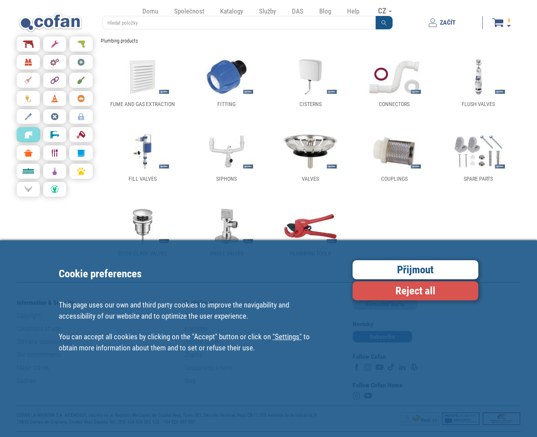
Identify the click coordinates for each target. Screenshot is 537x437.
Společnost (189, 11)
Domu (150, 11)
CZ (385, 10)
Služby (267, 11)
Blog (325, 11)
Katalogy (231, 11)
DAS (297, 11)
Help (353, 11)
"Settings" (287, 336)
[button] (384, 22)
